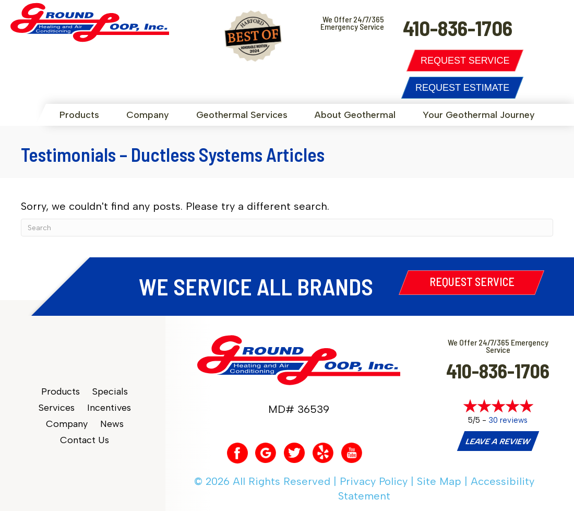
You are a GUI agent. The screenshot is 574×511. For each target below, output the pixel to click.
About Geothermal (355, 115)
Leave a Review (498, 441)
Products (79, 115)
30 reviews (508, 420)
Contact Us (84, 440)
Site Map (439, 481)
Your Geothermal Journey (479, 115)
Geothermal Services (242, 115)
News (112, 424)
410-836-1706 (497, 371)
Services (57, 408)
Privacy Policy (374, 481)
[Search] (287, 227)
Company (147, 115)
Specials (110, 392)
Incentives (109, 408)
